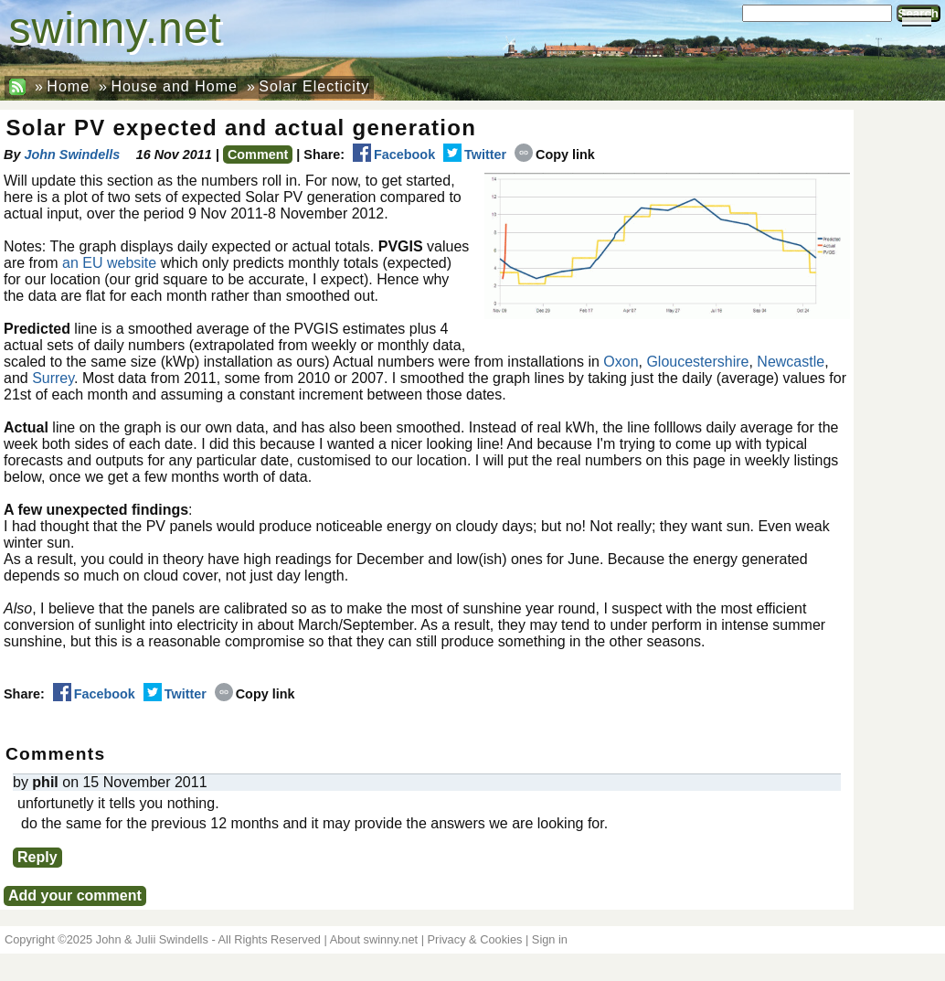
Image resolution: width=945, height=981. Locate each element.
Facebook (394, 154)
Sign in (550, 939)
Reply (37, 857)
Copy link (555, 154)
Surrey (53, 378)
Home (68, 86)
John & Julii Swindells (152, 939)
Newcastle (790, 361)
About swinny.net (374, 939)
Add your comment (75, 895)
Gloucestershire (697, 361)
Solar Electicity (314, 86)
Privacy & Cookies (475, 939)
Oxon (620, 361)
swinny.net (115, 28)
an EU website (109, 263)
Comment (258, 154)
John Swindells (72, 154)
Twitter (474, 154)
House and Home (174, 86)
